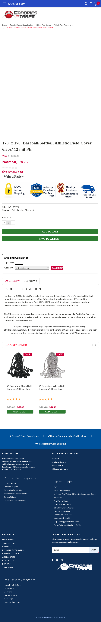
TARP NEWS (7, 567)
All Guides (58, 497)
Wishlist (55, 459)
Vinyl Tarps (8, 592)
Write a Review (14, 176)
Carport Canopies (11, 487)
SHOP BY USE (8, 540)
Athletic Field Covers (43, 25)
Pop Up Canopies (10, 483)
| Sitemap (61, 617)
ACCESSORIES (8, 557)
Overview (12, 280)
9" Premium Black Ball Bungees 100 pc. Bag (19, 387)
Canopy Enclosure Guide (63, 515)
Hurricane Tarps (10, 595)
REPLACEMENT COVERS (12, 550)
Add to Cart (20, 411)
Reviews (30, 280)
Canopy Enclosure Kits (13, 490)
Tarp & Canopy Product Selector (66, 521)
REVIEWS (6, 564)
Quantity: (7, 217)
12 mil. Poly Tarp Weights (64, 508)
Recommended (16, 344)
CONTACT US (8, 560)
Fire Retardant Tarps (12, 602)
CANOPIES (7, 547)
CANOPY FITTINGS (10, 553)
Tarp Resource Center (62, 504)
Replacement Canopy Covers (15, 493)
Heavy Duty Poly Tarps (12, 585)
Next (96, 345)
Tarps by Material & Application (21, 25)
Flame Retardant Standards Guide (67, 525)
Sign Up (62, 462)
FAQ (55, 487)
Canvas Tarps (9, 588)
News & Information (62, 490)
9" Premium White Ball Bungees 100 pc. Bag (51, 387)
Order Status (57, 466)
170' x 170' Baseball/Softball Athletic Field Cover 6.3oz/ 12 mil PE (29, 28)
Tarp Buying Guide (61, 501)
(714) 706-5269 (16, 3)
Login (54, 462)
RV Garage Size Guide (62, 518)
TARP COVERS (8, 543)
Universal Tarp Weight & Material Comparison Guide (74, 494)
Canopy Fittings (10, 497)
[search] (85, 3)
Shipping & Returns (60, 469)
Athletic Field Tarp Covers (63, 25)
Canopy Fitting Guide (62, 511)
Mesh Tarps (8, 599)
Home (4, 25)
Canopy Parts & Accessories (15, 500)
